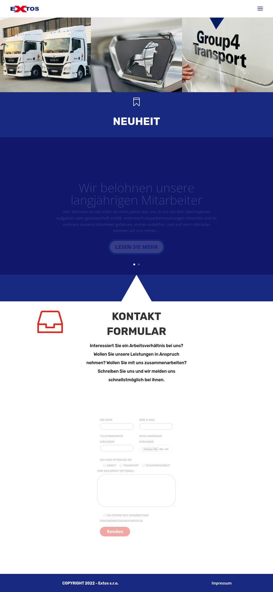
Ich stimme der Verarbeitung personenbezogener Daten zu (126, 513)
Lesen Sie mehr (136, 249)
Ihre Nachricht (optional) (136, 487)
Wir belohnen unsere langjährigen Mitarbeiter (136, 195)
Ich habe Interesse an (118, 463)
